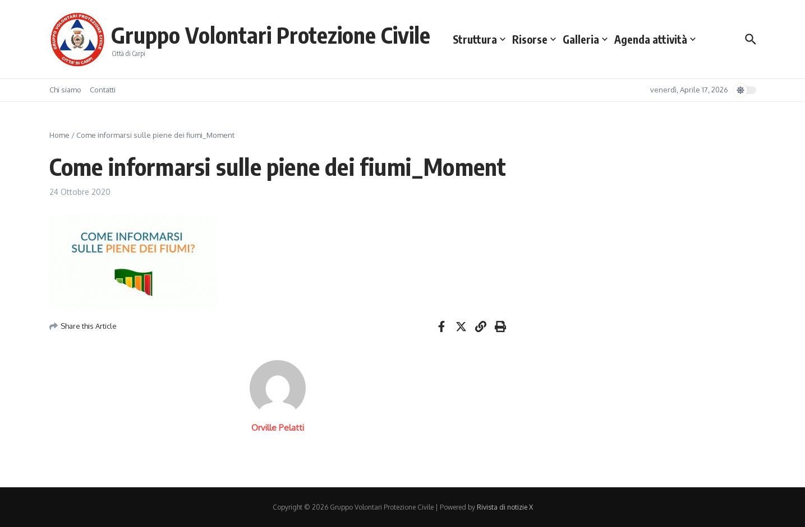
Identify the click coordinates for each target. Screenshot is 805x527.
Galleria (585, 39)
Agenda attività (655, 39)
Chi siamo (65, 89)
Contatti (103, 89)
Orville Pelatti (277, 427)
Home (59, 134)
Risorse (534, 39)
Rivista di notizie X (505, 507)
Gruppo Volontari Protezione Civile (270, 35)
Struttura (479, 39)
